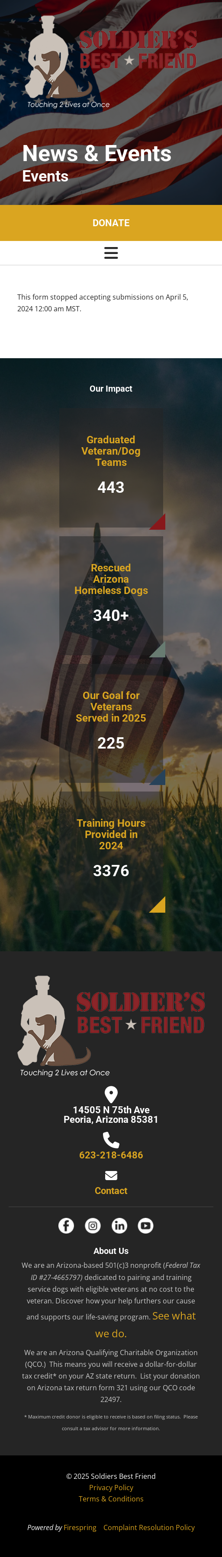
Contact (111, 1190)
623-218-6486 (111, 1155)
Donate (111, 223)
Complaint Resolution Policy (149, 1527)
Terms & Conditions (111, 1499)
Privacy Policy (111, 1487)
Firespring (80, 1527)
